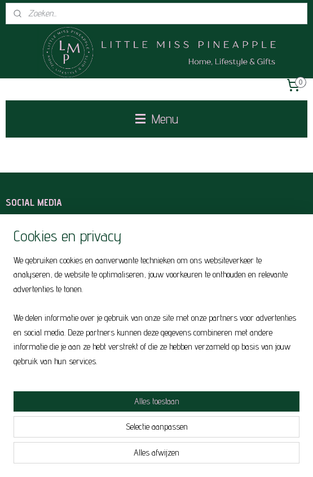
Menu (156, 119)
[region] (156, 315)
